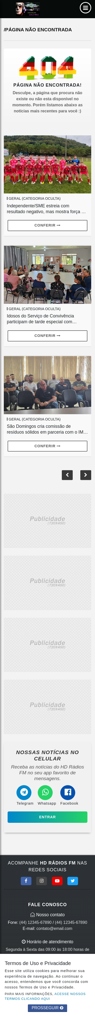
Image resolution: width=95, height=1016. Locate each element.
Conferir (47, 225)
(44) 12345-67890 (35, 922)
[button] (85, 475)
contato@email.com (54, 928)
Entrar (47, 817)
